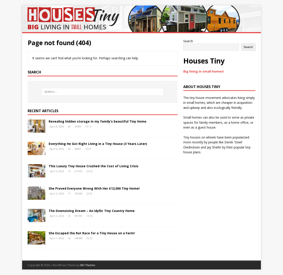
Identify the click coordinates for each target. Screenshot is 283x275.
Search (188, 41)
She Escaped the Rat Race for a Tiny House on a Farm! (92, 233)
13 (69, 171)
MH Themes (87, 265)
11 (69, 193)
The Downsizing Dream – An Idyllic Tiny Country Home (92, 211)
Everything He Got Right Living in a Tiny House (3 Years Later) (98, 144)
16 (69, 238)
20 (69, 126)
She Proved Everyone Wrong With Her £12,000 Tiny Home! (94, 188)
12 (69, 215)
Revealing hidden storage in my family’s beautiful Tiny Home (97, 121)
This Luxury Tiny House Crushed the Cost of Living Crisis (93, 166)
